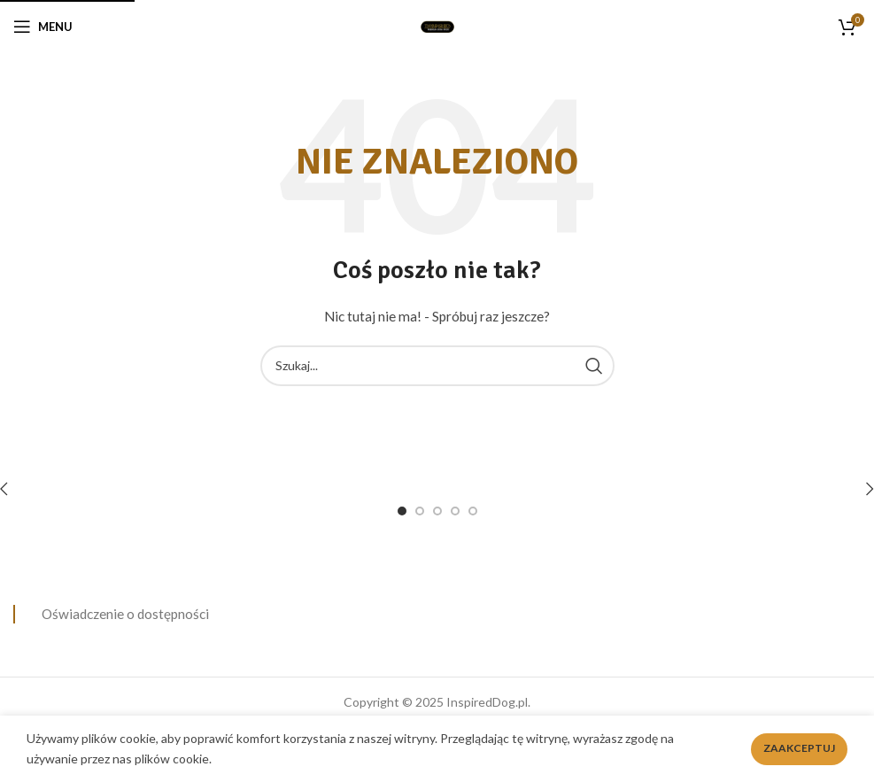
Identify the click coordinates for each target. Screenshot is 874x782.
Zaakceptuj (799, 748)
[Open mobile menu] (42, 26)
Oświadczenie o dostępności (125, 614)
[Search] (437, 365)
